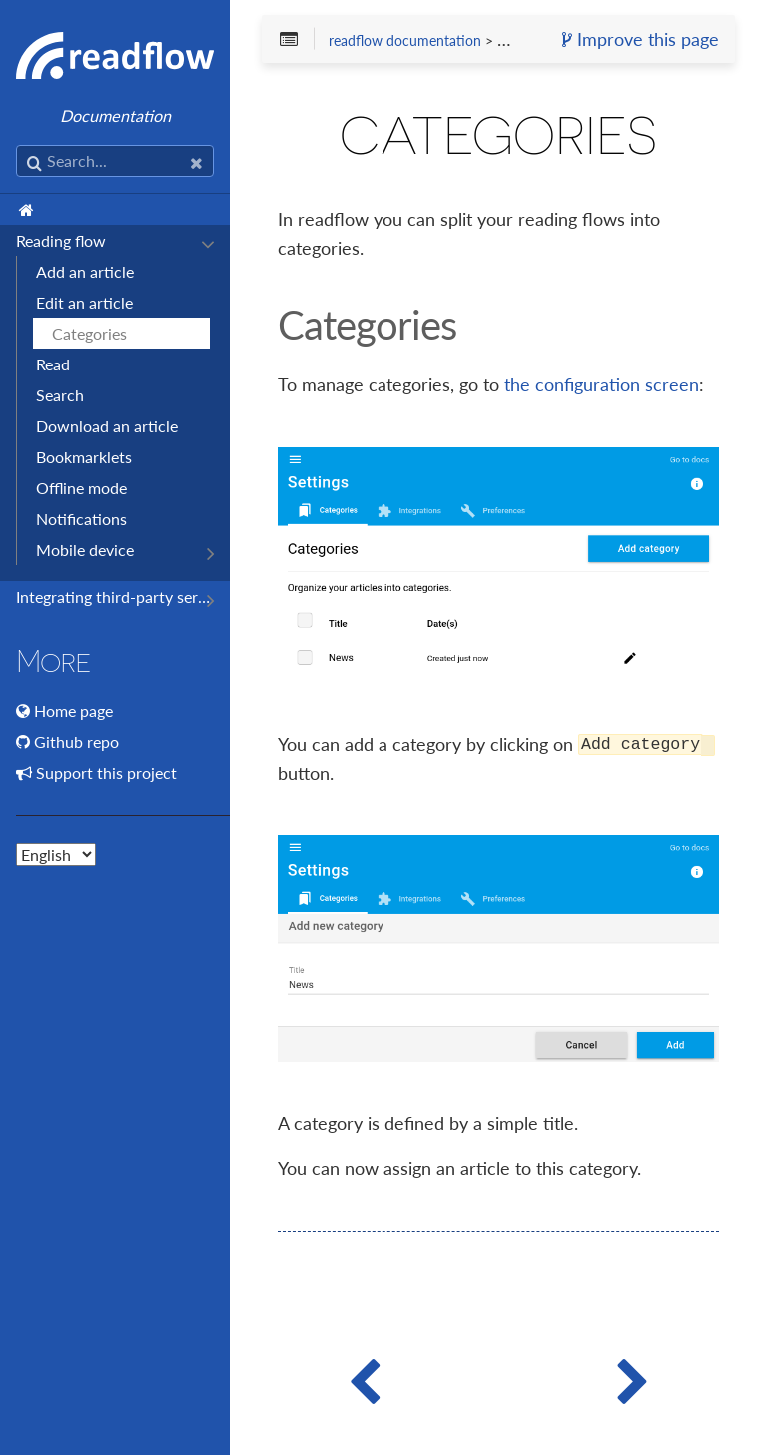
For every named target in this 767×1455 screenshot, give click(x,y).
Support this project (106, 772)
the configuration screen (601, 384)
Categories (89, 333)
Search (60, 394)
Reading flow (61, 240)
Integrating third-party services (113, 596)
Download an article (107, 425)
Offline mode (81, 487)
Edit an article (84, 302)
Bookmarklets (84, 456)
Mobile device (85, 549)
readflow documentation (405, 41)
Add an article (85, 271)
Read (53, 364)
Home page (73, 710)
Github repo (76, 741)
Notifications (81, 518)
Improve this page (640, 40)
